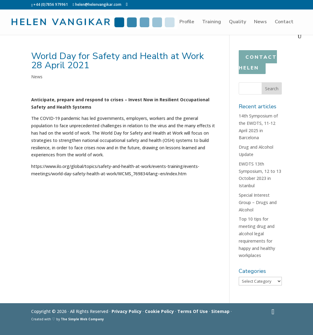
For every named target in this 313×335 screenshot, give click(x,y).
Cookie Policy (159, 311)
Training (211, 22)
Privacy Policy (127, 311)
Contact (284, 22)
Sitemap (220, 311)
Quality (237, 22)
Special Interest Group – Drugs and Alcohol (258, 202)
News (260, 22)
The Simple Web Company (82, 319)
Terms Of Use (192, 311)
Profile (186, 22)
